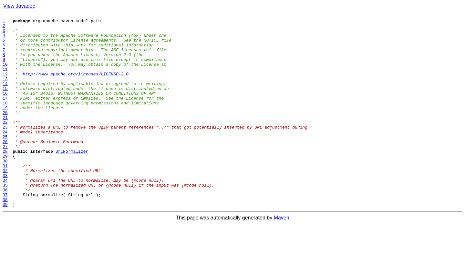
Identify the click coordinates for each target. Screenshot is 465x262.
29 (5, 185)
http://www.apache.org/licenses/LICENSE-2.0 (76, 86)
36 (5, 225)
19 (5, 127)
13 (5, 92)
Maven (281, 256)
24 (5, 156)
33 (5, 208)
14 (5, 98)
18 (5, 121)
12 (5, 86)
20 (5, 133)
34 (5, 214)
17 (5, 115)
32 (5, 202)
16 (5, 109)
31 (5, 196)
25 (5, 162)
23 (5, 150)
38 (5, 237)
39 (5, 243)
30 (5, 191)
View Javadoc (19, 6)
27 (5, 173)
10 (5, 75)
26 (5, 167)
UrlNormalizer (72, 179)
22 (5, 144)
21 (5, 138)
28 (5, 179)
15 (5, 104)
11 (5, 80)
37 (5, 231)
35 (5, 220)
